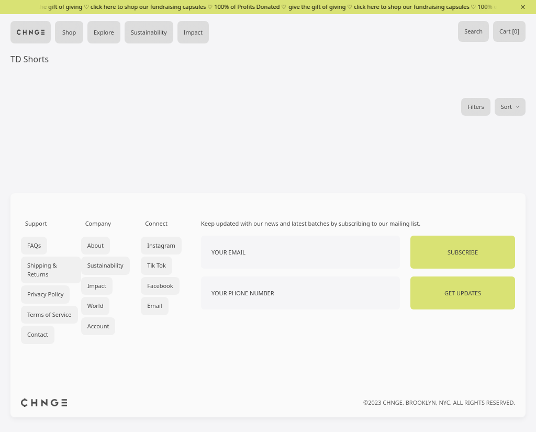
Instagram (161, 245)
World (95, 305)
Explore (104, 32)
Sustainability (149, 32)
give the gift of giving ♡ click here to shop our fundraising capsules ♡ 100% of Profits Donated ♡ (156, 6)
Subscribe (463, 252)
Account (98, 326)
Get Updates (462, 293)
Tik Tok (156, 265)
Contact (37, 334)
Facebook (160, 286)
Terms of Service (49, 314)
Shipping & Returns (42, 269)
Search (473, 31)
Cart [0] (509, 31)
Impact (193, 32)
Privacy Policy (45, 294)
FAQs (34, 245)
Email (154, 305)
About (95, 245)
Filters (475, 106)
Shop (69, 32)
